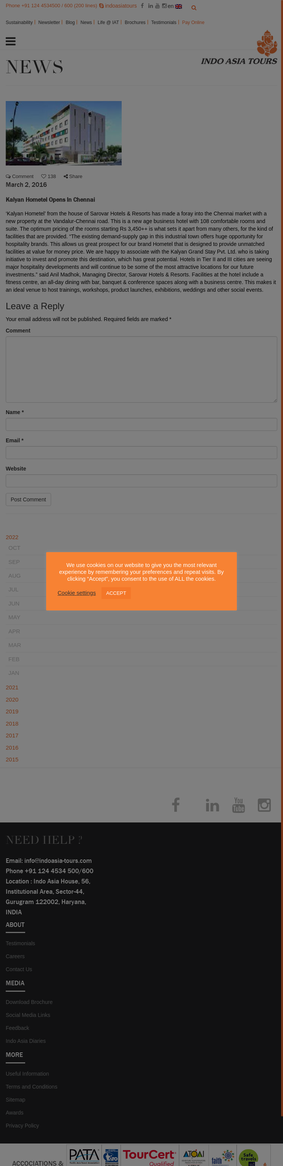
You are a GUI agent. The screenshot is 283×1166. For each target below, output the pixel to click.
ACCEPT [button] (116, 593)
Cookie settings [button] (77, 593)
